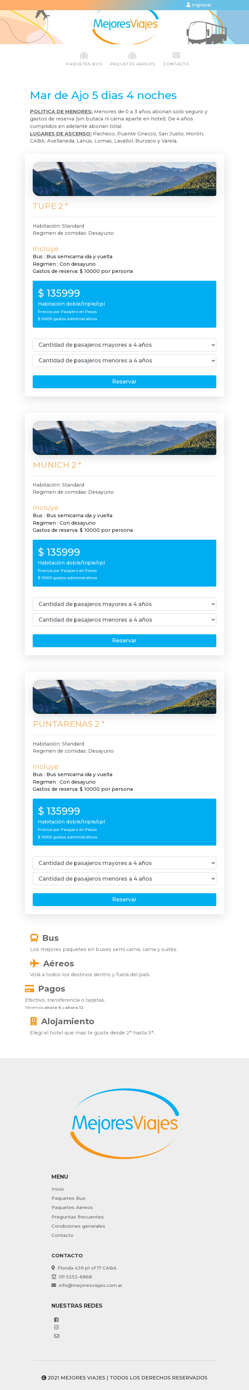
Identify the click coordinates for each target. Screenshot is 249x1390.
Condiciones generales (78, 1226)
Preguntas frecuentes (77, 1217)
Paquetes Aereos (72, 1207)
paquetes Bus (84, 59)
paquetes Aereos (132, 59)
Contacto (176, 59)
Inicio (57, 1189)
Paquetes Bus (68, 1198)
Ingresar (199, 4)
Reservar (124, 381)
